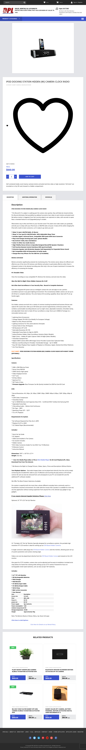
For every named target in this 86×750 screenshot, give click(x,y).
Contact (45, 732)
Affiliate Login (71, 732)
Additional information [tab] (29, 197)
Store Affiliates (59, 732)
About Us (13, 732)
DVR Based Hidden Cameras (52, 545)
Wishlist (48, 2)
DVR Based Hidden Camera (41, 550)
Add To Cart (30, 177)
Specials (5, 732)
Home (50, 732)
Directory (20, 732)
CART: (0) (61, 2)
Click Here (47, 496)
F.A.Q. (31, 732)
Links (27, 732)
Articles (38, 732)
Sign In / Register (77, 2)
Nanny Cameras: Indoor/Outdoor (21, 85)
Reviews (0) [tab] (48, 197)
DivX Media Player (43, 460)
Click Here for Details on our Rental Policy (43, 624)
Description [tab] (10, 197)
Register (80, 732)
